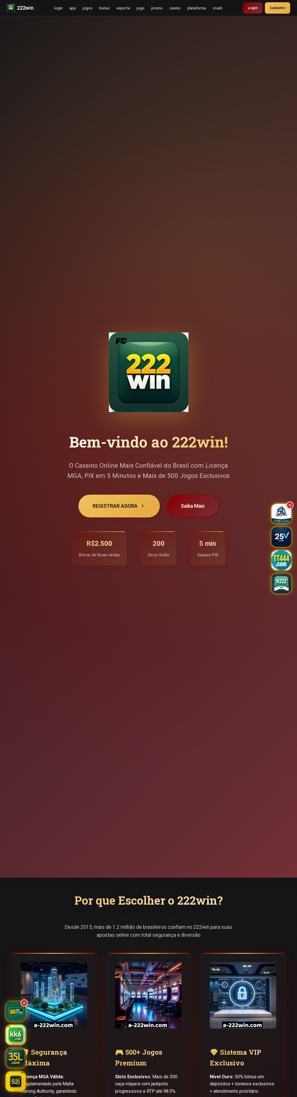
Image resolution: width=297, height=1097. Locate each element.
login (58, 8)
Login (253, 7)
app (72, 8)
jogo (140, 8)
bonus (104, 8)
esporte (123, 8)
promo (157, 8)
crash (217, 8)
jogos (87, 8)
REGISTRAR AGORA (119, 506)
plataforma (196, 8)
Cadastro (277, 7)
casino (174, 8)
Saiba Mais (193, 506)
